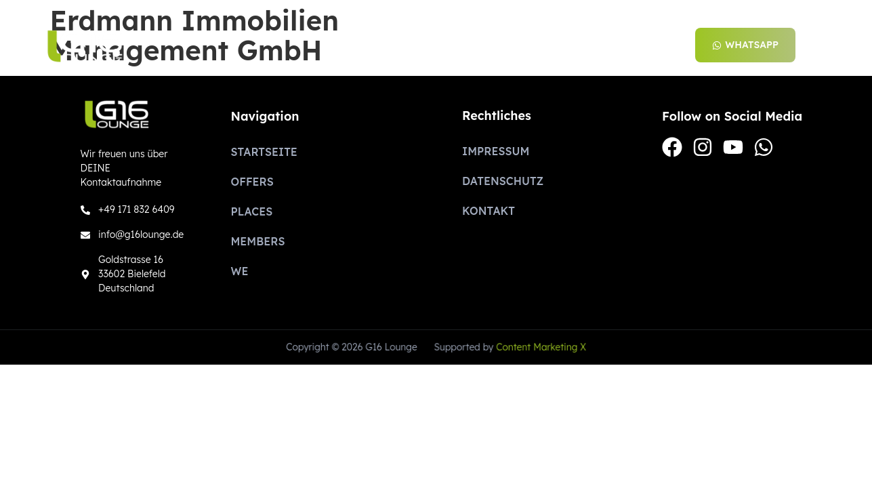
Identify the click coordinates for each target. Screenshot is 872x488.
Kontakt (488, 211)
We (652, 45)
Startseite (363, 45)
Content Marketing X (540, 347)
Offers (444, 45)
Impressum (495, 151)
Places (515, 45)
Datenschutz (502, 181)
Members (589, 45)
